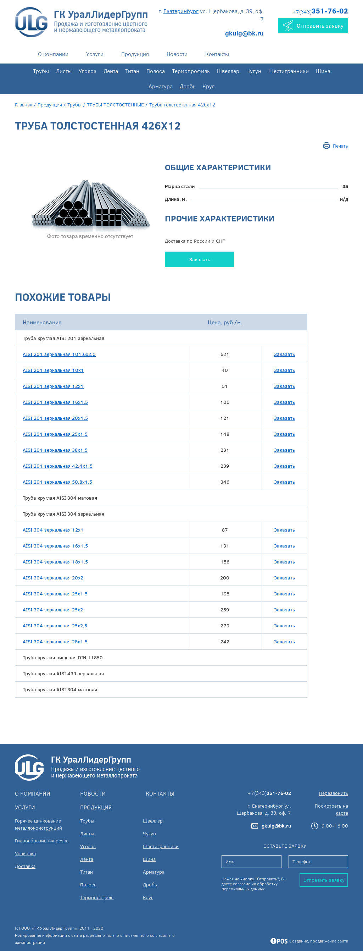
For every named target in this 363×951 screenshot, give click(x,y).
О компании (53, 53)
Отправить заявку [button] (313, 25)
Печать (340, 145)
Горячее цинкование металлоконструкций (38, 824)
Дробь (187, 86)
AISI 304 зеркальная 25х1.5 (55, 593)
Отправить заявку (324, 879)
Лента (111, 71)
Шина (323, 71)
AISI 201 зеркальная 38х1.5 (55, 449)
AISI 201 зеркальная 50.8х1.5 (57, 481)
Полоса (155, 71)
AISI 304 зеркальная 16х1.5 (55, 545)
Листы (64, 71)
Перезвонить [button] (333, 793)
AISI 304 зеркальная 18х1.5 (55, 561)
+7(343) (320, 11)
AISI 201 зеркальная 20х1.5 (55, 417)
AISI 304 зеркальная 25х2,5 (55, 625)
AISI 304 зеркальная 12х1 (53, 529)
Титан (132, 71)
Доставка (25, 866)
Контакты (217, 53)
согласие (241, 883)
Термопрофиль (191, 71)
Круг (208, 86)
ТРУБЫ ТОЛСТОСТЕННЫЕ (115, 104)
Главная (23, 104)
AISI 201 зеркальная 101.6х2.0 (59, 354)
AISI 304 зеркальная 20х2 (53, 577)
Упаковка (25, 853)
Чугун (253, 71)
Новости (177, 53)
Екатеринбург (181, 11)
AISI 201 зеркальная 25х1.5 (55, 433)
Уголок (87, 71)
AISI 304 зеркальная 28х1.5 (55, 641)
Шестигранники (288, 71)
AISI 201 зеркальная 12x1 (53, 386)
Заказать (199, 259)
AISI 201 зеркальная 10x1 (53, 370)
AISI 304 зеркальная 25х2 (53, 609)
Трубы (41, 71)
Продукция (135, 53)
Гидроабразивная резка (41, 840)
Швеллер (228, 71)
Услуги (95, 53)
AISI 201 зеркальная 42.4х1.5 (58, 465)
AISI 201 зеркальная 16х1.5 (55, 401)
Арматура (161, 86)
